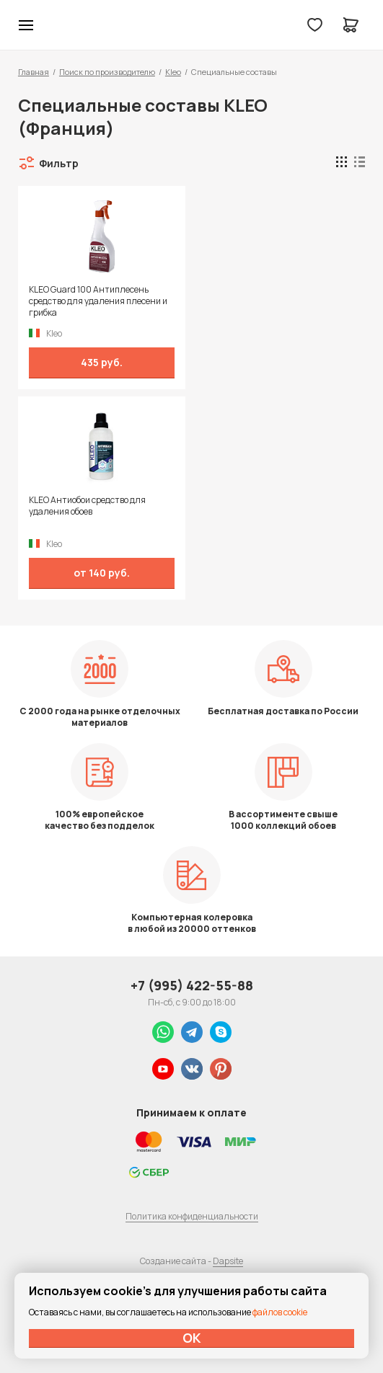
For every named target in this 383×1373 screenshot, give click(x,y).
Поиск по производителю (107, 71)
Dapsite (228, 1261)
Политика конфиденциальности (192, 1216)
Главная (33, 71)
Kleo (173, 71)
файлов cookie (279, 1312)
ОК (191, 1337)
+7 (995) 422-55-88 (192, 985)
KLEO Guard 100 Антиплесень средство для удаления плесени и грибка (98, 301)
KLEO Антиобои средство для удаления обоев (87, 505)
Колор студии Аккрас (63, 25)
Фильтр (59, 163)
